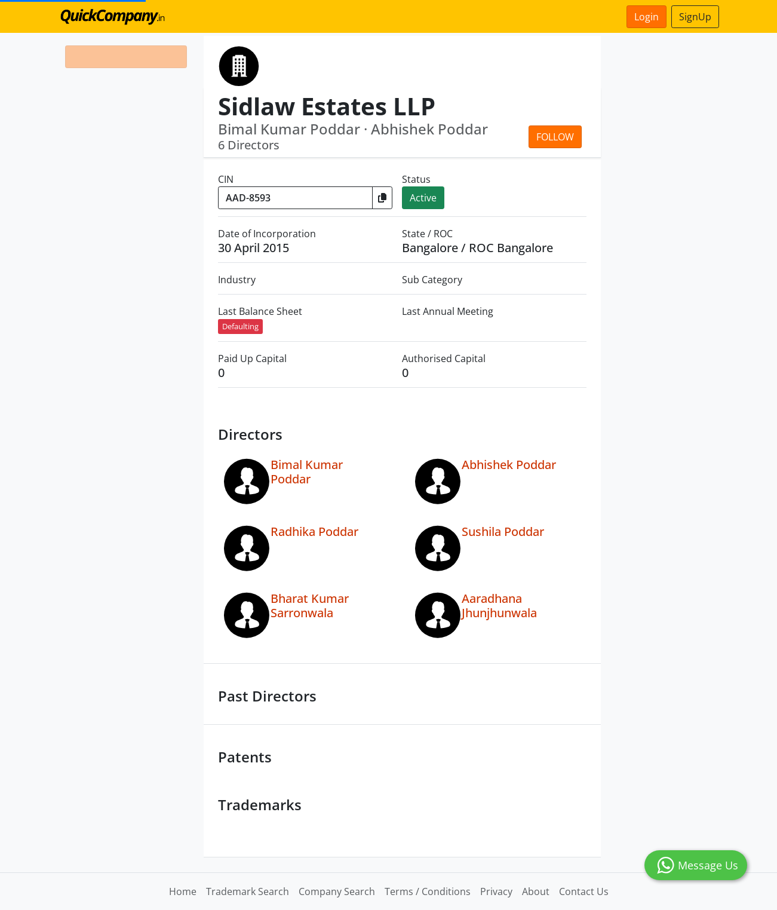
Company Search (337, 891)
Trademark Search (247, 891)
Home (182, 891)
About (535, 891)
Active (423, 197)
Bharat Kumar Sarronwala (310, 605)
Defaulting (240, 326)
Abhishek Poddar (509, 464)
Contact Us (584, 891)
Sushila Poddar (503, 531)
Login (646, 16)
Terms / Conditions (428, 891)
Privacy (496, 891)
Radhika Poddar (314, 531)
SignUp (695, 16)
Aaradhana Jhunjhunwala (499, 605)
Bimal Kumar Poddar (307, 471)
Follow (555, 136)
